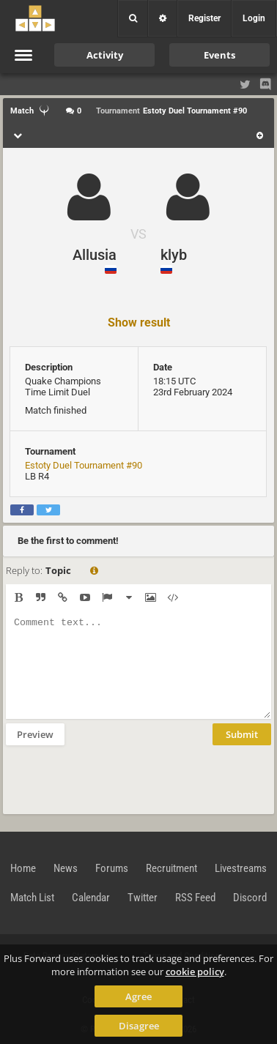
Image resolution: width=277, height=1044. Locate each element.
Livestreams (241, 868)
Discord (250, 897)
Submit (242, 734)
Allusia (95, 255)
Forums (111, 868)
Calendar (91, 897)
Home (23, 868)
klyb (173, 255)
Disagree (139, 1025)
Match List (32, 897)
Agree (138, 996)
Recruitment (171, 868)
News (65, 868)
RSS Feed (195, 897)
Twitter (143, 897)
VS (138, 234)
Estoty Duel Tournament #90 (83, 465)
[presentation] (117, 778)
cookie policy (195, 971)
